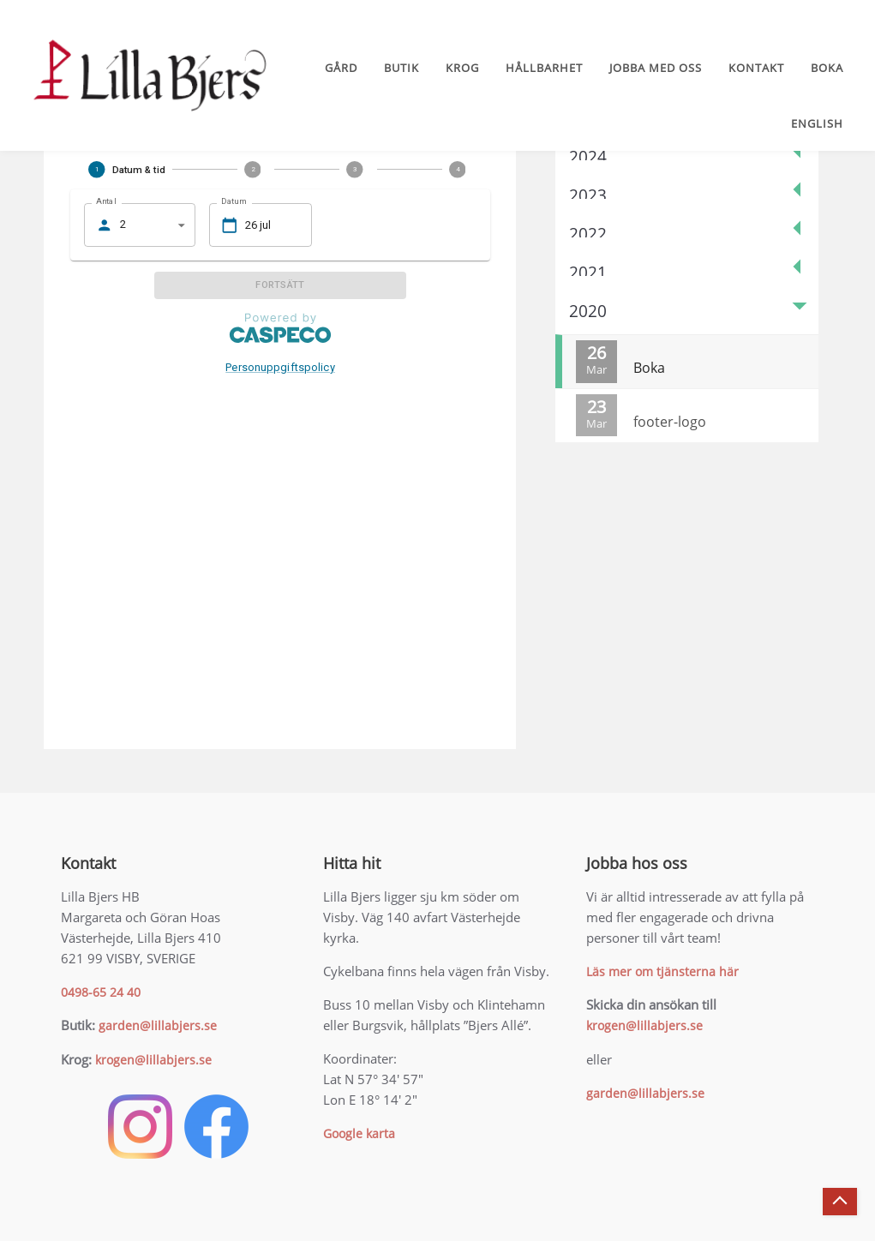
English (817, 123)
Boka (827, 67)
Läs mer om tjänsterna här (662, 971)
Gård (341, 67)
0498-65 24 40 (101, 992)
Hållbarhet (544, 67)
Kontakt (756, 67)
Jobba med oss (655, 67)
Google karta (359, 1133)
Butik (401, 67)
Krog (462, 67)
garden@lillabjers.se (158, 1025)
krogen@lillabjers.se (153, 1060)
